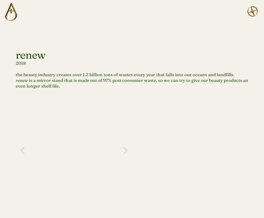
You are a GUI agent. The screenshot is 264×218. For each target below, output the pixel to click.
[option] (74, 150)
